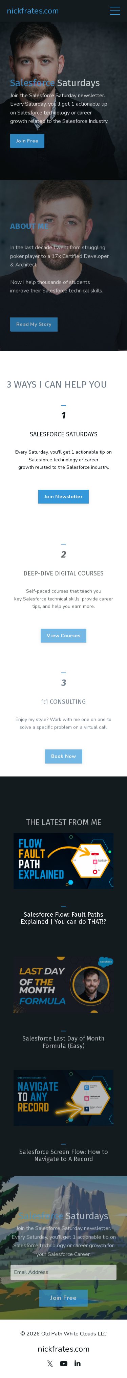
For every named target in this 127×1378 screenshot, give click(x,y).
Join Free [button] (27, 147)
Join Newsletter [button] (63, 508)
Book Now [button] (63, 773)
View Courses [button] (63, 652)
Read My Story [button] (33, 341)
